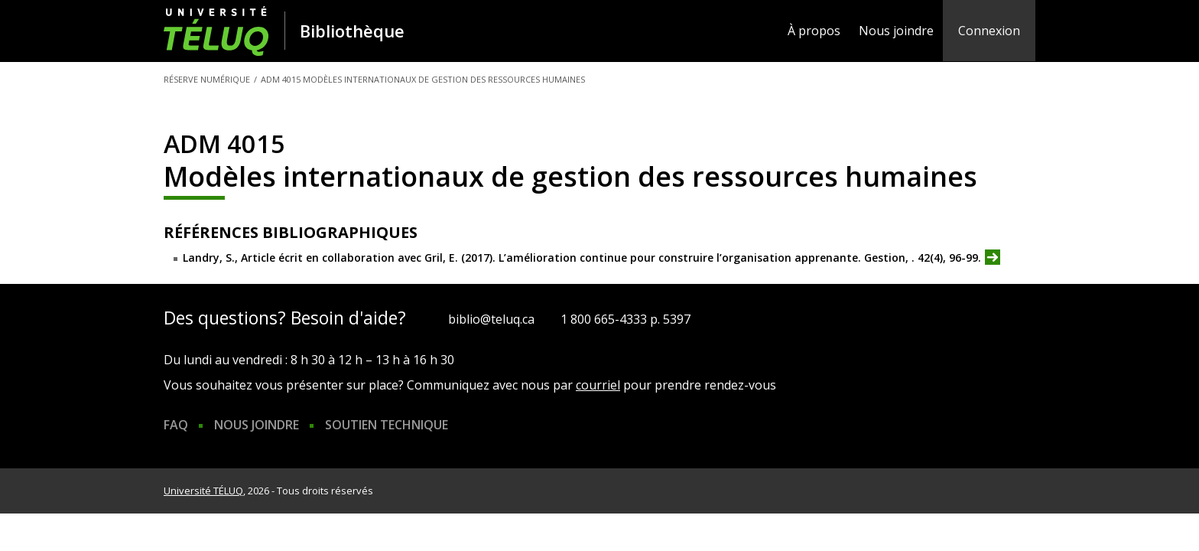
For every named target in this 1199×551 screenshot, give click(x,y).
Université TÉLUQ (203, 490)
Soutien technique (386, 424)
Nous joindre (896, 30)
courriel (598, 385)
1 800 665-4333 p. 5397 (625, 319)
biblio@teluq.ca (491, 319)
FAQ (176, 424)
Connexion (989, 30)
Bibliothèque (352, 30)
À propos (814, 30)
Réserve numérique (207, 79)
